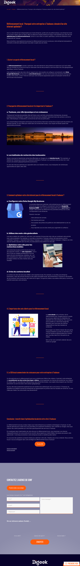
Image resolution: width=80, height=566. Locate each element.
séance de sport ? (39, 536)
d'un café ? (17, 536)
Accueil (8, 9)
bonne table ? (61, 536)
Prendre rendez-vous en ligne (16, 488)
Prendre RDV (40, 444)
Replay (13, 9)
